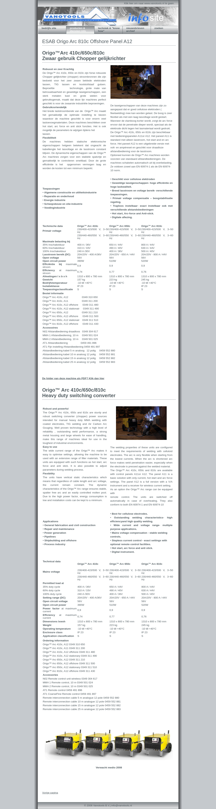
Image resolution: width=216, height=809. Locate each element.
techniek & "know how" (109, 29)
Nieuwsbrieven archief (135, 29)
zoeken (158, 28)
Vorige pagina (50, 792)
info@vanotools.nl (121, 805)
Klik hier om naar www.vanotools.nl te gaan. (149, 3)
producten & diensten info (78, 29)
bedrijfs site (49, 28)
